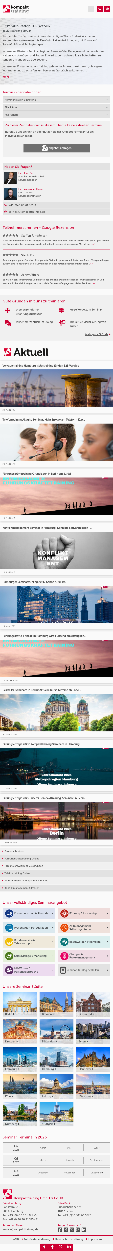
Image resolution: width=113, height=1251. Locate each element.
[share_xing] (44, 1247)
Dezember (96, 1172)
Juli (43, 1160)
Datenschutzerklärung (68, 1239)
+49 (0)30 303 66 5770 (77, 1215)
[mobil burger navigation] (91, 9)
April (43, 1147)
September (96, 1160)
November (70, 1172)
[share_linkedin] (69, 1247)
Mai (69, 1147)
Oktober (43, 1172)
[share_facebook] (52, 1247)
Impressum (94, 1239)
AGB (15, 1239)
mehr (7, 77)
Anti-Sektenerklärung (36, 1239)
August (70, 1160)
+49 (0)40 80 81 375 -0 (22, 1215)
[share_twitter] (61, 1247)
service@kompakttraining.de (20, 1229)
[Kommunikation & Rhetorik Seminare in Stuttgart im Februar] (100, 9)
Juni (97, 1147)
